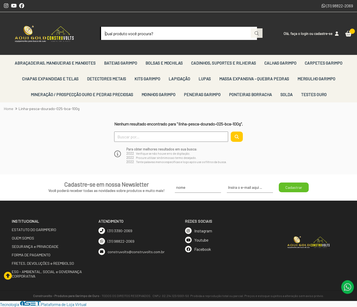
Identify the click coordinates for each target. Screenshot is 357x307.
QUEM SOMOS (23, 238)
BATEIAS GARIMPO (120, 62)
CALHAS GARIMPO (280, 62)
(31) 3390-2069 (115, 230)
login (305, 33)
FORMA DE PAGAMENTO (31, 255)
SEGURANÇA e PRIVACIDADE (35, 246)
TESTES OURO (314, 94)
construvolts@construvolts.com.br (131, 251)
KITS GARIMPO (147, 78)
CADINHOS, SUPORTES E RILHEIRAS (223, 62)
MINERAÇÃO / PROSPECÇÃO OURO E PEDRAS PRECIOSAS (82, 94)
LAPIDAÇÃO (179, 78)
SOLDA (286, 94)
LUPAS (204, 78)
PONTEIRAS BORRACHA (250, 94)
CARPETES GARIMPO (323, 62)
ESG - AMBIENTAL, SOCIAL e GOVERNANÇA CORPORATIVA (47, 273)
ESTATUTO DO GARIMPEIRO (34, 229)
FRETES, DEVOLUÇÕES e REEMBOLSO (43, 263)
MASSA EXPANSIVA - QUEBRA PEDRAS (254, 78)
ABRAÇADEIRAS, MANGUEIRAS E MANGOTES (55, 62)
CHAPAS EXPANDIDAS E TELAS (50, 78)
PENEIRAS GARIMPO (202, 94)
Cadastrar (293, 187)
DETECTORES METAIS (106, 78)
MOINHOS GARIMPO (158, 94)
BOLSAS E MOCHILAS (164, 62)
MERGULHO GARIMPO (316, 78)
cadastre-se (323, 33)
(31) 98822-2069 (337, 5)
